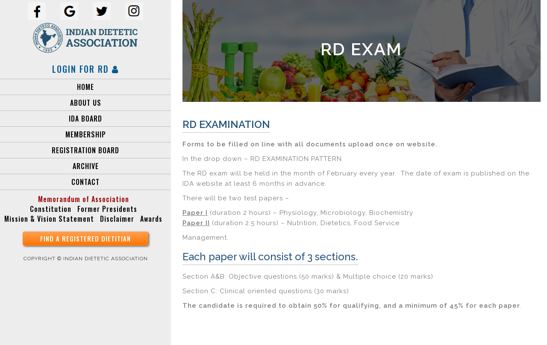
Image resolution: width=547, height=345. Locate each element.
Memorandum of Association (83, 199)
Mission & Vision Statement (49, 219)
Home (85, 87)
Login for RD (85, 68)
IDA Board (85, 118)
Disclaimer (117, 219)
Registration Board (85, 150)
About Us (85, 103)
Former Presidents (107, 209)
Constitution (50, 209)
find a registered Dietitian (85, 238)
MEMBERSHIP (85, 134)
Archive (86, 166)
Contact (85, 182)
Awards (151, 219)
